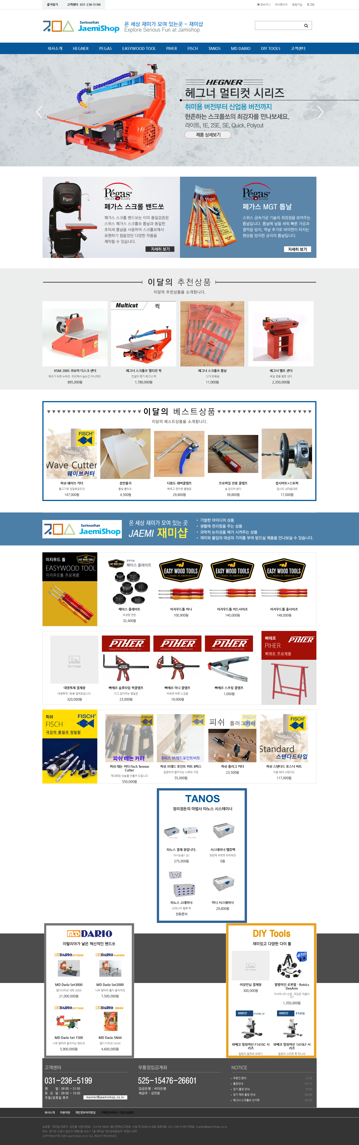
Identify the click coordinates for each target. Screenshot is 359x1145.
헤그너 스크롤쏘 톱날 (212, 370)
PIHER (171, 48)
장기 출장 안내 (241, 1089)
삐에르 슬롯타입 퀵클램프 (126, 688)
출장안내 (238, 1083)
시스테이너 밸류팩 (222, 849)
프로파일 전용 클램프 (233, 483)
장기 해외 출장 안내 (244, 1094)
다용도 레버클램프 (179, 483)
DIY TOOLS (270, 48)
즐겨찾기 (52, 4)
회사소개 (55, 48)
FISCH (193, 48)
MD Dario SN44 (110, 1037)
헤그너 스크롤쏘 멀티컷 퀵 (143, 370)
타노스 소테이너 (181, 902)
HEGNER (81, 48)
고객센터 (298, 48)
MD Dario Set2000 (110, 984)
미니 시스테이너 (223, 902)
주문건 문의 (239, 1078)
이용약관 (65, 1112)
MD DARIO (240, 48)
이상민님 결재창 (250, 984)
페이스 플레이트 (129, 609)
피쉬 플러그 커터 (232, 766)
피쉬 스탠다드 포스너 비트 (284, 766)
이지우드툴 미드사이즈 (232, 609)
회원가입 (297, 4)
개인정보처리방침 (85, 1112)
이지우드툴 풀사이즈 (284, 609)
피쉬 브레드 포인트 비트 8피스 (180, 766)
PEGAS (105, 48)
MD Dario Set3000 (68, 984)
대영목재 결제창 (74, 688)
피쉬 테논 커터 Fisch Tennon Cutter (129, 768)
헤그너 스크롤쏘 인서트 (246, 1100)
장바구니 (263, 4)
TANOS (214, 48)
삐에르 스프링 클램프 (229, 688)
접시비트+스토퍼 (286, 483)
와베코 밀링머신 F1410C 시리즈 (250, 1046)
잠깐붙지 (125, 483)
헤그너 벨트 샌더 (281, 370)
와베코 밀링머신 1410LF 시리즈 (291, 1046)
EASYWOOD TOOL (139, 48)
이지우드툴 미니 (181, 609)
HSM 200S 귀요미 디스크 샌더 (75, 370)
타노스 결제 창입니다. (181, 849)
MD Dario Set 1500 (69, 1037)
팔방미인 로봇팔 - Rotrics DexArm (292, 986)
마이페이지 (281, 4)
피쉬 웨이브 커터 (71, 483)
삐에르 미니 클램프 (177, 688)
